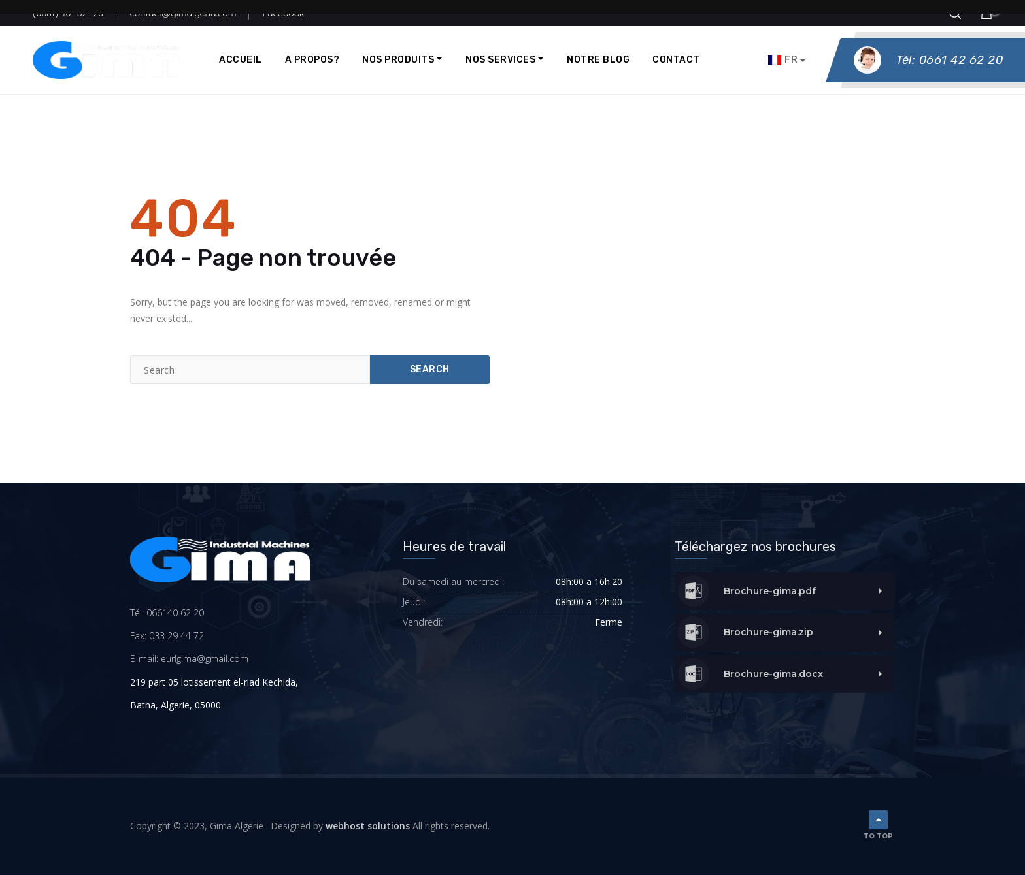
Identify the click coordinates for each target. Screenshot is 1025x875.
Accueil (240, 59)
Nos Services (500, 59)
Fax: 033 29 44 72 (167, 635)
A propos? (312, 59)
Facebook (283, 13)
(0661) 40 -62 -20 (68, 13)
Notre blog (598, 59)
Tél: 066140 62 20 (167, 613)
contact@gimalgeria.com (182, 13)
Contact (676, 59)
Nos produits (398, 59)
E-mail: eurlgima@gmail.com (189, 658)
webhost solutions (368, 825)
